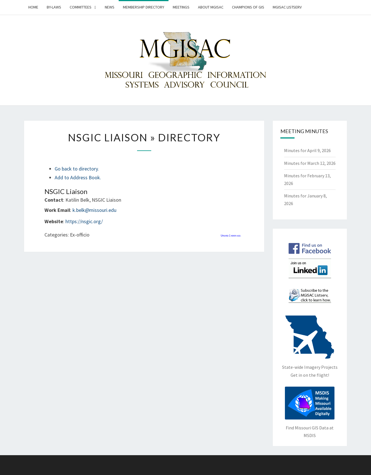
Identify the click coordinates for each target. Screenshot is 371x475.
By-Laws (54, 7)
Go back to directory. (77, 168)
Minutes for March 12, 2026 (310, 163)
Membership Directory (143, 7)
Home (33, 7)
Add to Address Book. (78, 177)
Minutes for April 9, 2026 (307, 150)
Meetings (181, 7)
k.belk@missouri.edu (94, 210)
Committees (80, 7)
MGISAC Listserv (287, 7)
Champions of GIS (248, 7)
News (109, 7)
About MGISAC (210, 7)
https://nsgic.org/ (84, 221)
